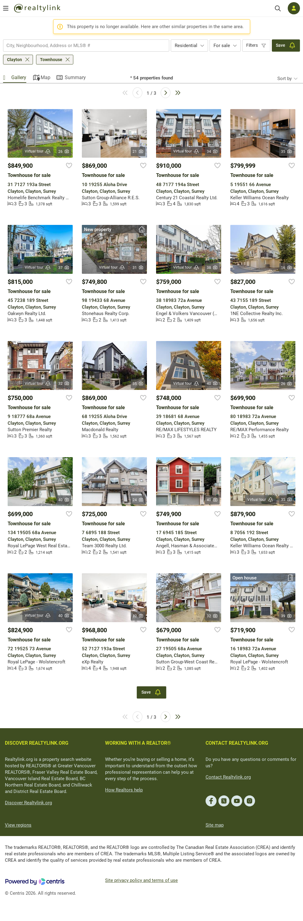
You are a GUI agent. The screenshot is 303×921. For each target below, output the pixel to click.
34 (212, 151)
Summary (75, 77)
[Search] (277, 8)
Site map (215, 825)
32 (64, 383)
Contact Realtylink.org (228, 777)
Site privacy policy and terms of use (141, 880)
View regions (18, 825)
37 (64, 268)
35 (286, 151)
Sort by (284, 78)
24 (138, 500)
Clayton (14, 59)
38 (212, 268)
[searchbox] (82, 45)
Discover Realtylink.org (28, 802)
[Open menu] (6, 8)
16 (286, 268)
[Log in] (294, 8)
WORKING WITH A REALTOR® (138, 743)
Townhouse (51, 59)
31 (138, 268)
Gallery (18, 77)
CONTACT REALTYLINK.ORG (237, 743)
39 (286, 616)
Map (45, 77)
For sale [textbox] (222, 45)
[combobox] (86, 45)
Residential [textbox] (186, 45)
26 (64, 151)
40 (212, 383)
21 (138, 151)
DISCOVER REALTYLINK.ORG (36, 743)
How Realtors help (124, 790)
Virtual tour (38, 151)
